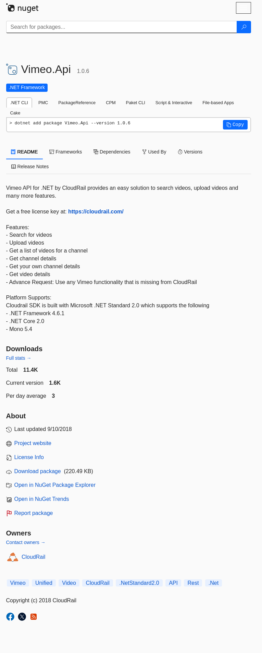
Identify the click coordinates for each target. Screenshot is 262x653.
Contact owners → (26, 542)
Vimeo (18, 583)
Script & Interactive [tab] (173, 102)
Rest (193, 583)
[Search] (244, 27)
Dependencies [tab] (111, 151)
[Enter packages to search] (121, 27)
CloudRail (33, 557)
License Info (29, 457)
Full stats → (19, 358)
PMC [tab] (43, 102)
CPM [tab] (110, 102)
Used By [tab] (154, 151)
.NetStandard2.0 (139, 583)
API (173, 583)
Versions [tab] (190, 151)
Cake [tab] (15, 112)
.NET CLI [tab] (19, 102)
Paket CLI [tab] (135, 102)
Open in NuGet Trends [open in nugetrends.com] (41, 499)
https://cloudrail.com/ (96, 211)
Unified (43, 583)
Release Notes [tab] (30, 166)
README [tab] (24, 151)
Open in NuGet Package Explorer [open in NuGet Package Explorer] (55, 485)
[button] (235, 125)
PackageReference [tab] (77, 102)
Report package (33, 513)
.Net (214, 583)
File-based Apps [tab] (218, 102)
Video (69, 583)
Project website (33, 443)
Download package (37, 471)
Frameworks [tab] (65, 151)
